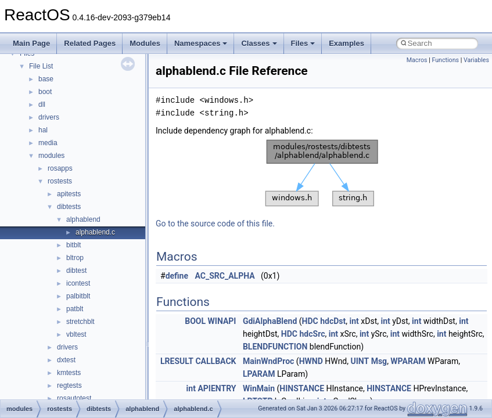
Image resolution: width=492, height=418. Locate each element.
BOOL (195, 321)
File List (41, 66)
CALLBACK (215, 361)
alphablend (83, 219)
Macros (417, 60)
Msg (379, 361)
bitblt (73, 245)
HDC (310, 321)
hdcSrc (312, 333)
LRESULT (176, 361)
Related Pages (90, 43)
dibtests (69, 207)
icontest (78, 283)
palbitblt (78, 296)
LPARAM (259, 374)
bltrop (75, 258)
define (177, 275)
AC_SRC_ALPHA (225, 275)
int (354, 321)
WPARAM (407, 361)
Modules (145, 43)
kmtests (69, 373)
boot (45, 92)
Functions (445, 60)
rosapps (60, 168)
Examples (346, 43)
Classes (258, 43)
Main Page (31, 43)
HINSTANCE (301, 388)
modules (51, 156)
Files (303, 43)
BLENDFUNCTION (275, 346)
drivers (48, 117)
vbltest (76, 334)
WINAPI (222, 321)
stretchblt (80, 322)
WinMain (259, 388)
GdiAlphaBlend (270, 321)
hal (43, 130)
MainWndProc (268, 361)
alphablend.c (95, 232)
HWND (311, 361)
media (48, 143)
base (45, 79)
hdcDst (333, 321)
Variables (476, 60)
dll (41, 104)
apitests (69, 194)
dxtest (66, 360)
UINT (360, 361)
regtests (69, 385)
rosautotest (74, 398)
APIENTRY (216, 388)
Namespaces (201, 43)
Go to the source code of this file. (215, 223)
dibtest (76, 270)
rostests (60, 181)
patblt (74, 309)
